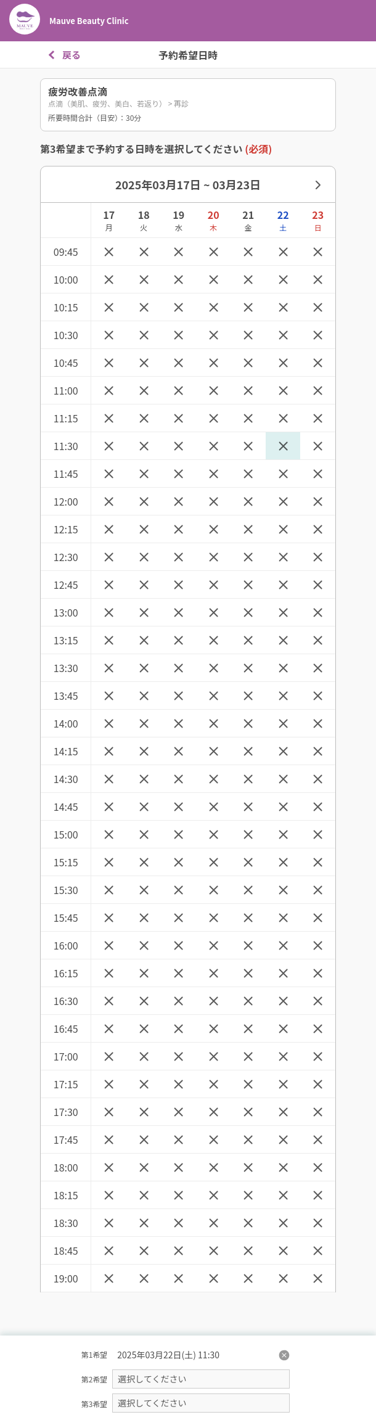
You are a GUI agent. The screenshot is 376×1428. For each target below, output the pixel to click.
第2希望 (94, 1379)
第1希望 (94, 1354)
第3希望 (94, 1403)
